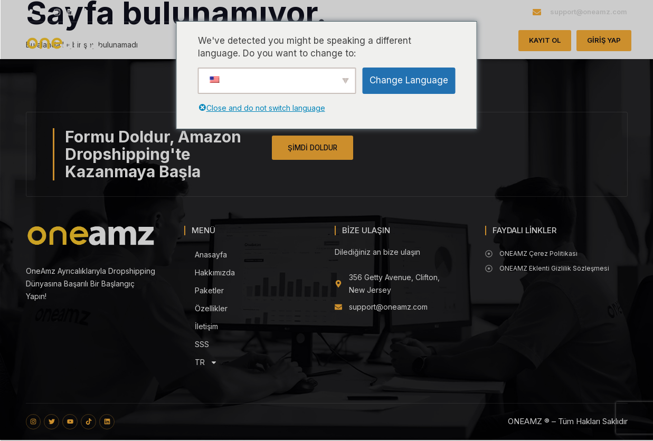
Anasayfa (211, 254)
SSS (202, 344)
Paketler (209, 290)
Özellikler (211, 308)
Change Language (409, 80)
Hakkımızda (215, 272)
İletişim (206, 326)
